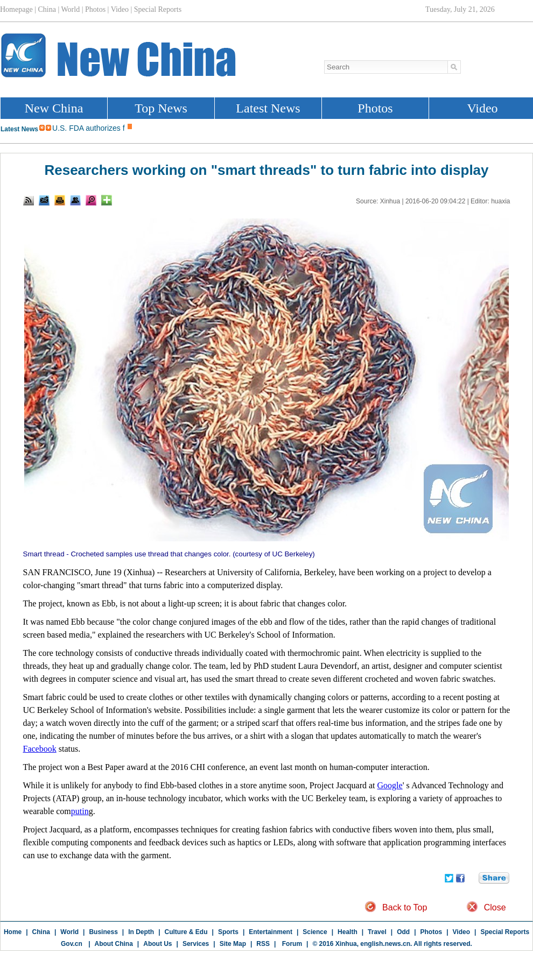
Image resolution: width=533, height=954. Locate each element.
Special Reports (504, 932)
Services (196, 944)
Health (347, 932)
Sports (228, 932)
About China (114, 944)
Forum (291, 944)
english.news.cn (385, 944)
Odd (403, 932)
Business (103, 932)
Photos (431, 932)
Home (13, 932)
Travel (377, 932)
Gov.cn (71, 944)
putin (80, 811)
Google (390, 785)
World (69, 932)
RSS (263, 944)
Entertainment (270, 932)
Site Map (233, 944)
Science (315, 932)
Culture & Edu (186, 932)
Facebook (40, 748)
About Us (157, 944)
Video (461, 932)
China (41, 932)
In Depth (141, 932)
